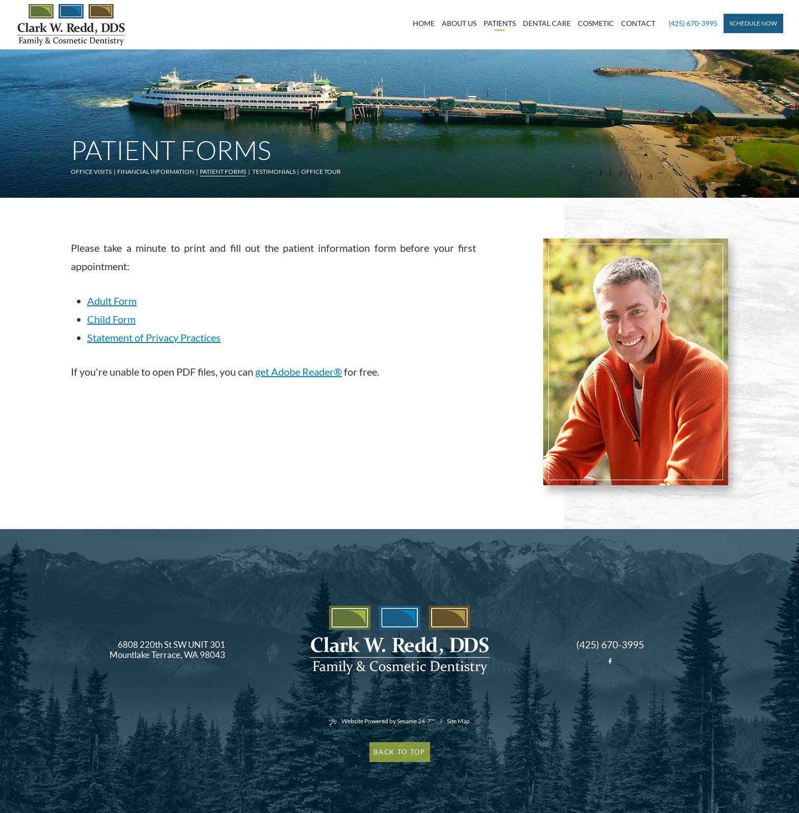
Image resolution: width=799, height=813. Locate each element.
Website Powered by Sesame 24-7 (382, 721)
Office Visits (91, 171)
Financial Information (155, 171)
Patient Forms (223, 171)
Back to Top (399, 752)
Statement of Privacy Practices (154, 337)
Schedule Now (753, 23)
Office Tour (321, 171)
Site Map (458, 721)
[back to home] (400, 640)
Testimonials (274, 171)
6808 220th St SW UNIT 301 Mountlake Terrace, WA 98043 (167, 650)
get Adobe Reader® (298, 371)
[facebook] (610, 661)
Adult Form (112, 301)
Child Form (111, 319)
